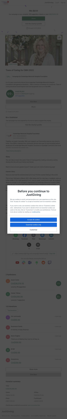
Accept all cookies (33, 220)
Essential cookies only (33, 225)
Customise (33, 230)
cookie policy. (36, 212)
